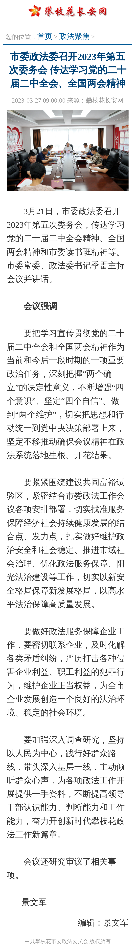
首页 (44, 36)
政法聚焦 (74, 36)
